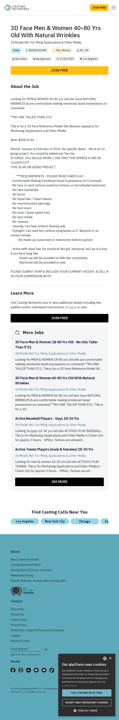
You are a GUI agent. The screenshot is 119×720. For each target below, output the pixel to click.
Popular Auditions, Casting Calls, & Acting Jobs (38, 580)
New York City (55, 521)
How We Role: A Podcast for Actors (31, 570)
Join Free (59, 70)
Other (16, 50)
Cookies (15, 635)
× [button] (110, 658)
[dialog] (86, 685)
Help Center (18, 609)
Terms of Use (18, 619)
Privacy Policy (19, 625)
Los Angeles (25, 521)
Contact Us (17, 614)
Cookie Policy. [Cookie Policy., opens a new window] (69, 685)
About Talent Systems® (24, 559)
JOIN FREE (99, 7)
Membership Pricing (22, 575)
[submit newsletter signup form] (44, 649)
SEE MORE (59, 481)
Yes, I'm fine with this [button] (86, 692)
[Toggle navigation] (112, 7)
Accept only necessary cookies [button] (86, 702)
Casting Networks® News (26, 565)
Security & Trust (20, 641)
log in (72, 307)
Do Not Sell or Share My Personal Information (37, 630)
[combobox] (105, 658)
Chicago (84, 521)
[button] (86, 710)
